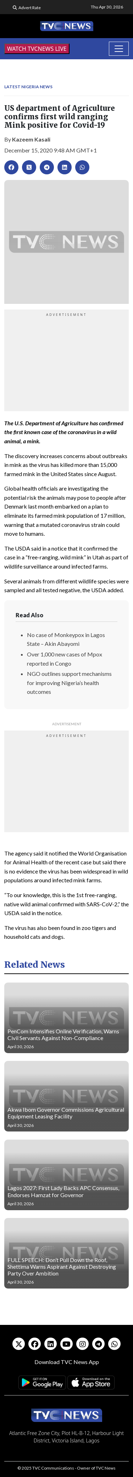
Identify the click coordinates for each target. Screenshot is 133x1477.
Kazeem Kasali (31, 139)
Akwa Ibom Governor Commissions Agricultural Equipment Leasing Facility (65, 1112)
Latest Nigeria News (28, 86)
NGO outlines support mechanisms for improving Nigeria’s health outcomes (69, 682)
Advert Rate (29, 7)
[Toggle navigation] (119, 49)
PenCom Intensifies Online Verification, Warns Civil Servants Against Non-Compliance (63, 1034)
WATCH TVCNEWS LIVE (37, 49)
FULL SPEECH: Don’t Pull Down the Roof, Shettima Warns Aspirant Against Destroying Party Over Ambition (61, 1266)
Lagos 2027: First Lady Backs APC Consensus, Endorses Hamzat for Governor (63, 1191)
